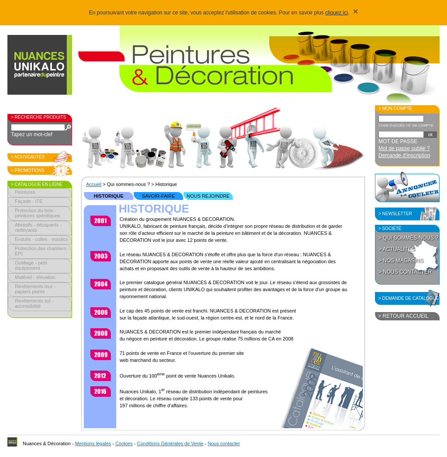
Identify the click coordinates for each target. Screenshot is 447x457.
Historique (109, 196)
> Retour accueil (403, 316)
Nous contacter (224, 443)
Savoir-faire (158, 196)
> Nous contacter (405, 272)
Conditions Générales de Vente (170, 443)
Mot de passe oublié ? (404, 148)
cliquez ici (336, 13)
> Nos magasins (400, 261)
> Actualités (396, 249)
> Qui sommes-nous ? (408, 238)
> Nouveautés (28, 157)
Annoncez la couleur (407, 187)
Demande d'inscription (404, 155)
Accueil (93, 184)
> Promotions (28, 170)
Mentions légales (93, 443)
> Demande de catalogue (408, 298)
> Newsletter (395, 213)
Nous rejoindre (208, 196)
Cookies (124, 443)
